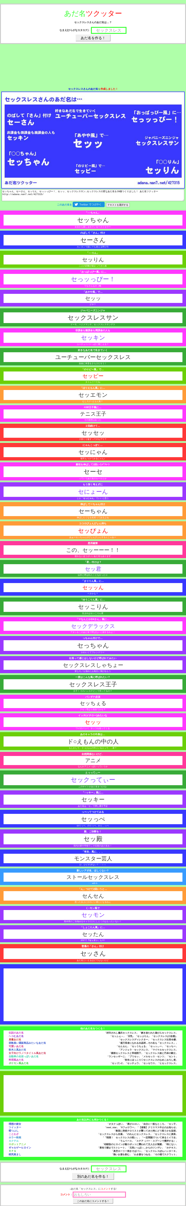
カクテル (14, 1143)
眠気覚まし (15, 1156)
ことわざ (14, 1136)
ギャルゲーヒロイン (20, 1149)
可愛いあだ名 (16, 1048)
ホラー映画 (15, 1139)
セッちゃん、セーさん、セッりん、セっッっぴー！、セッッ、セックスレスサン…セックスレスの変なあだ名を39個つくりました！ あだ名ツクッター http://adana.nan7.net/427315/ (93, 196)
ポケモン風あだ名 (19, 1065)
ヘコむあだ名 (16, 1038)
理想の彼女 (15, 1126)
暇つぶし (14, 1132)
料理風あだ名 (16, 1062)
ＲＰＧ (12, 1153)
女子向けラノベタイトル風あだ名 (27, 1055)
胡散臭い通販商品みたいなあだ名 (27, 1045)
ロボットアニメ (17, 1146)
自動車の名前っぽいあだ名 (24, 1058)
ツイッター (15, 1129)
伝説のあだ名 (16, 1034)
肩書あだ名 (15, 1041)
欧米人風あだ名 (17, 1051)
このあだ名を (80, 206)
